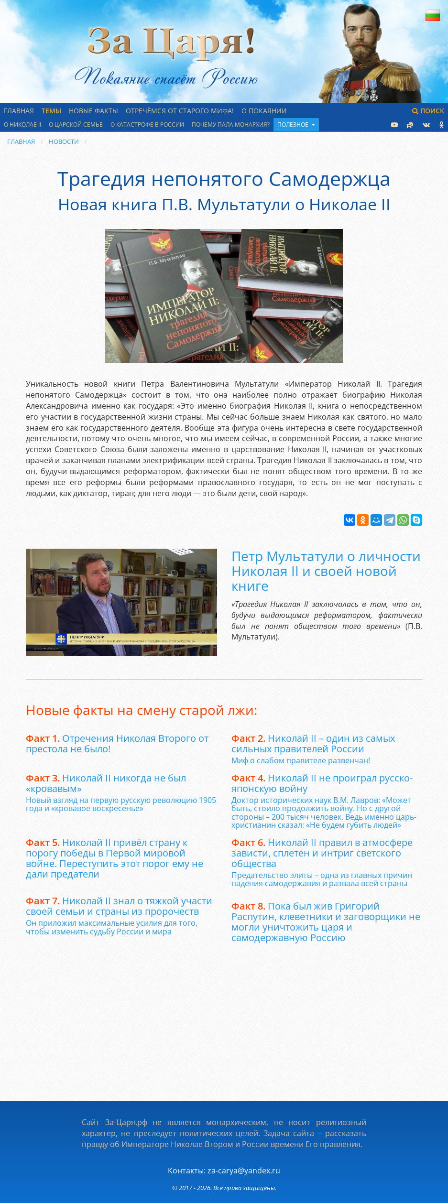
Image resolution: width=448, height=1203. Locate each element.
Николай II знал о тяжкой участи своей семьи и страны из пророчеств (119, 906)
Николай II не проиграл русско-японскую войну (322, 783)
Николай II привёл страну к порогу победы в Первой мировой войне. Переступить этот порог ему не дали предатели (114, 858)
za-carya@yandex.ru (244, 1170)
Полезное (296, 124)
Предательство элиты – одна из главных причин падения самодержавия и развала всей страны (321, 879)
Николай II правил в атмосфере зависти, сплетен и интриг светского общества (322, 853)
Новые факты (93, 110)
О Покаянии (264, 110)
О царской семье (76, 124)
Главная (19, 110)
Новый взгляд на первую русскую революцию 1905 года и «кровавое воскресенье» (121, 804)
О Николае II (22, 124)
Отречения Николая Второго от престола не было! (117, 743)
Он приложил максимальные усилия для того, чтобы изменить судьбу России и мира (111, 927)
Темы (51, 110)
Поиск (428, 110)
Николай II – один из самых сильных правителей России (313, 743)
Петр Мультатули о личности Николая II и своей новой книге (326, 571)
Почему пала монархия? (231, 124)
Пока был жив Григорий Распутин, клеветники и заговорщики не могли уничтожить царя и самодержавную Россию (325, 922)
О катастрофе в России (147, 124)
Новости (64, 141)
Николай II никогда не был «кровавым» (106, 783)
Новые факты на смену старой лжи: (141, 710)
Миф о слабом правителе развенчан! (300, 760)
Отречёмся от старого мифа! (180, 110)
